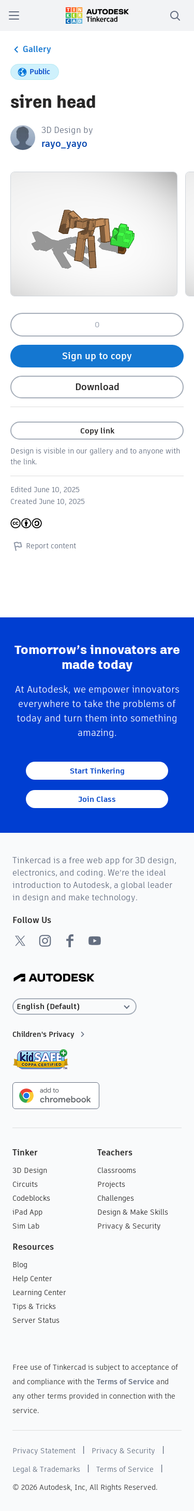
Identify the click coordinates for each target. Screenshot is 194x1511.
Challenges (115, 1198)
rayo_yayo (64, 143)
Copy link (97, 430)
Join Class (97, 799)
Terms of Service (125, 1381)
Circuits (25, 1184)
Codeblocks (31, 1198)
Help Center (32, 1278)
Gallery (30, 49)
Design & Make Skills (132, 1212)
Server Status (35, 1320)
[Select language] (74, 1006)
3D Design (29, 1170)
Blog (19, 1265)
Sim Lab (25, 1226)
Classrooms (116, 1170)
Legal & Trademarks (46, 1469)
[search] (175, 15)
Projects (111, 1184)
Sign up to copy (97, 355)
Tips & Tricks (34, 1306)
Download (97, 386)
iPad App (27, 1212)
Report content (43, 545)
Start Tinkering (97, 770)
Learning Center (39, 1292)
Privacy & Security (129, 1226)
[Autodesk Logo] (54, 978)
